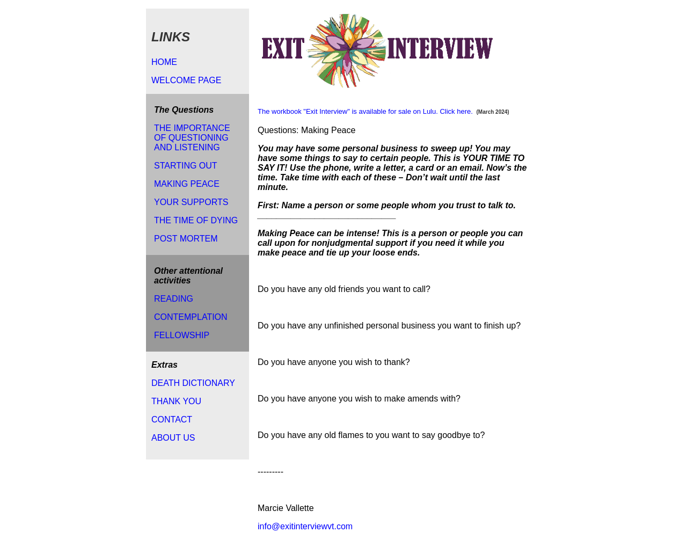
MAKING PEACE (187, 183)
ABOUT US (173, 437)
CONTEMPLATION (191, 317)
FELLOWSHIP (181, 335)
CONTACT (171, 419)
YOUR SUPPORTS (191, 202)
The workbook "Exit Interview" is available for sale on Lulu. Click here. (365, 111)
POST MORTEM (186, 238)
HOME (164, 62)
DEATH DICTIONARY (193, 383)
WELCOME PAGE (186, 80)
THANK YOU (176, 401)
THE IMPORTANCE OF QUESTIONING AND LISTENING (192, 137)
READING (173, 298)
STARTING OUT (185, 165)
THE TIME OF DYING (196, 220)
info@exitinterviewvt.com (305, 526)
